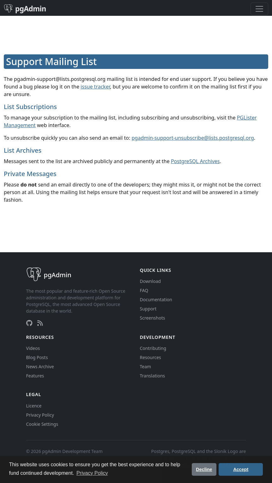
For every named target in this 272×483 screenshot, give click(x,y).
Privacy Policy (40, 415)
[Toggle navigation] (259, 9)
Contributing (153, 348)
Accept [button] (240, 469)
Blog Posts (37, 357)
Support (148, 309)
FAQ (144, 290)
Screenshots (152, 318)
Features (35, 376)
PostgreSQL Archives (195, 161)
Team (145, 367)
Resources (150, 357)
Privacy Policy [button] (92, 473)
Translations (152, 376)
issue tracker (95, 86)
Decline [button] (204, 469)
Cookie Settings (42, 424)
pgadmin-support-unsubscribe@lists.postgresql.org (193, 137)
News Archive (40, 367)
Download (150, 281)
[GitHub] (29, 323)
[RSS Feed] (40, 323)
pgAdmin (25, 9)
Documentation (156, 300)
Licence (34, 406)
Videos (33, 348)
